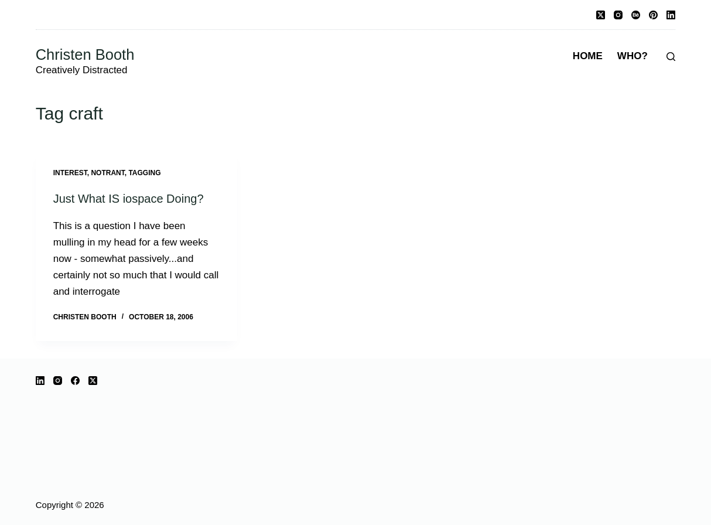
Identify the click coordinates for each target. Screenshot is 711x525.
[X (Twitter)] (600, 15)
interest (70, 173)
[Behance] (635, 15)
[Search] (670, 56)
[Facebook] (75, 380)
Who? (632, 56)
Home (588, 56)
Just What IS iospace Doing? (128, 198)
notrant (107, 173)
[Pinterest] (653, 15)
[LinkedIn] (670, 15)
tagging (144, 173)
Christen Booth (85, 54)
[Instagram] (618, 15)
